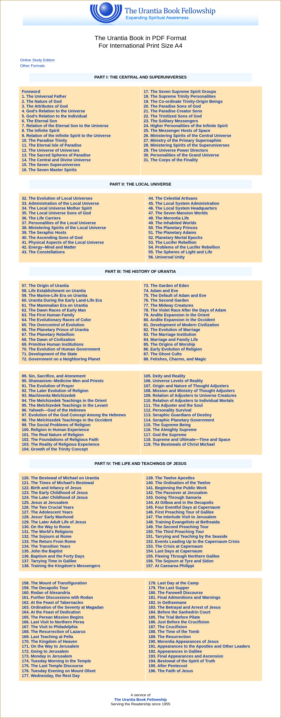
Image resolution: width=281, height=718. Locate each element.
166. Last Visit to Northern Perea (53, 622)
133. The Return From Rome (49, 541)
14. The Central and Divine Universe (56, 160)
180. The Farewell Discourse (176, 592)
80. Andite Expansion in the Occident (179, 319)
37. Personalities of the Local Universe (59, 223)
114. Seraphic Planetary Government (179, 420)
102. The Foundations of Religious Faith (60, 439)
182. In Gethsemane (168, 602)
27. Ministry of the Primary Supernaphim (183, 140)
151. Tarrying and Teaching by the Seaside (186, 536)
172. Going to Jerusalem (45, 651)
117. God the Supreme (165, 434)
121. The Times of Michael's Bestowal (58, 482)
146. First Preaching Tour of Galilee (180, 512)
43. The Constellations (43, 252)
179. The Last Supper (169, 588)
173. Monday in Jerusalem (47, 656)
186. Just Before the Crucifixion (179, 622)
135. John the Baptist (42, 551)
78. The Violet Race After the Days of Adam (185, 310)
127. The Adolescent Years (47, 512)
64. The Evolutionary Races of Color (56, 319)
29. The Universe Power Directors (176, 150)
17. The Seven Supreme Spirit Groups (180, 91)
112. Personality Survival (168, 410)
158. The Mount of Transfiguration (54, 583)
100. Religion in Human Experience (55, 429)
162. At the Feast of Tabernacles (52, 602)
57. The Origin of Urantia (45, 285)
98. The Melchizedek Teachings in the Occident (67, 420)
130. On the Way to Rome (46, 527)
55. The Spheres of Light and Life (180, 252)
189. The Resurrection (170, 636)
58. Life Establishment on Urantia (54, 290)
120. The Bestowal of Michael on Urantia (60, 478)
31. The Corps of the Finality (171, 160)
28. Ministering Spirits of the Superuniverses (187, 145)
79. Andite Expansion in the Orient (177, 315)
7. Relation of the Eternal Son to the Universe (65, 125)
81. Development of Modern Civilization (181, 325)
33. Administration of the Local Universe (60, 203)
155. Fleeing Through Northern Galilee (183, 556)
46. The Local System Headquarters (183, 208)
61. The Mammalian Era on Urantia (55, 305)
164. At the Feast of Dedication (51, 612)
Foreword (31, 91)
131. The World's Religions (47, 531)
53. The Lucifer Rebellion (172, 242)
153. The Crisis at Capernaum (174, 546)
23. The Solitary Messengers (171, 121)
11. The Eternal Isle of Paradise (51, 145)
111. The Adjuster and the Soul (173, 405)
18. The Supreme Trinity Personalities (180, 96)
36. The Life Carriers (41, 218)
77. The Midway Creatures (169, 305)
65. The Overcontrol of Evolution (53, 325)
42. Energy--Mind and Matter (49, 247)
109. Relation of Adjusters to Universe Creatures (190, 395)
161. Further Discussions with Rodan (57, 597)
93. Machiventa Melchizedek (49, 395)
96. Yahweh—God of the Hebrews (54, 410)
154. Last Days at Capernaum (174, 551)
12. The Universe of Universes (50, 150)
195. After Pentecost (168, 665)
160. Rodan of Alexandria (46, 592)
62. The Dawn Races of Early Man (54, 310)
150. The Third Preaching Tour (175, 531)
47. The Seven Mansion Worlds (178, 213)
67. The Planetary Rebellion (48, 334)
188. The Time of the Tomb (174, 631)
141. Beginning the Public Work (176, 488)
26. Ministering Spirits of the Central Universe (187, 135)
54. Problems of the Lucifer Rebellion (184, 247)
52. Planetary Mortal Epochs (176, 237)
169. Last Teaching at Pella (47, 636)
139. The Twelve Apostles (170, 478)
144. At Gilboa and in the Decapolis (179, 502)
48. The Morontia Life (169, 218)
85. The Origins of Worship (169, 344)
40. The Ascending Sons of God (52, 237)
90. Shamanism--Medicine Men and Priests (62, 380)
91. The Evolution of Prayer (48, 386)
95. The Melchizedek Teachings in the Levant (65, 405)
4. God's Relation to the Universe (53, 111)
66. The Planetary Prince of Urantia (55, 329)
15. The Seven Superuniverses (51, 164)
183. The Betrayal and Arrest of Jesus (185, 607)
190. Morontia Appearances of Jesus (184, 641)
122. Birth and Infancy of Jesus (51, 488)
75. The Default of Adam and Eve (175, 295)
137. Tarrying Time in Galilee (49, 561)
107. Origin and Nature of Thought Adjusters (186, 386)
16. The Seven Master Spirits (49, 169)
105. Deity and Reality (164, 376)
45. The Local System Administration (184, 203)
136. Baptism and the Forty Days (53, 556)
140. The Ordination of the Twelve (178, 482)
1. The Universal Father (44, 96)
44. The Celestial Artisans (173, 198)
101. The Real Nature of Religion (53, 434)
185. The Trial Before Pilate (174, 617)
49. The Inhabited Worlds (172, 223)
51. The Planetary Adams (172, 232)
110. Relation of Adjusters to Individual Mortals (189, 400)
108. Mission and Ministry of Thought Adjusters (189, 390)
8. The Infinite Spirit (40, 130)
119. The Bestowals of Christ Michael (179, 444)
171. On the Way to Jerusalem (50, 646)
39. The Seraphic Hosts (44, 232)
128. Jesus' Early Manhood (47, 517)
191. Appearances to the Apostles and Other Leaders (199, 646)
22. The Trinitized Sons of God (173, 116)
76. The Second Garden (166, 300)
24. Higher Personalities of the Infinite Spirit (186, 125)
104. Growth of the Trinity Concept (55, 449)
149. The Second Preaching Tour (177, 527)
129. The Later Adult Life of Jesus (54, 522)
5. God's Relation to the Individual (54, 116)
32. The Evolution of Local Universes (57, 198)
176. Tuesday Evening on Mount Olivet (59, 671)
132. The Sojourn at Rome (47, 536)
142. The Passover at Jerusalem (176, 492)
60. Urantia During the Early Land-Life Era (62, 300)
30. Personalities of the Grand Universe (181, 155)
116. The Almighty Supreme (170, 429)
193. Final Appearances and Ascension (186, 656)
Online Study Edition (37, 60)
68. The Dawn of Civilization (48, 339)
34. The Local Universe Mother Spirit (57, 208)
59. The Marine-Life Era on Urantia (54, 295)
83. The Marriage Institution (170, 334)
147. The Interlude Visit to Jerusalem (181, 517)
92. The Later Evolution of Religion (55, 390)
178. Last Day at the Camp (174, 583)
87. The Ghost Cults (163, 354)
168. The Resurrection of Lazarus (53, 631)
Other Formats (32, 66)
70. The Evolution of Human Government (61, 349)
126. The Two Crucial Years (48, 507)
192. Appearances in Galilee (175, 651)
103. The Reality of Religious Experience (60, 444)
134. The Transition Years (46, 546)
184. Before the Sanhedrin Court (180, 612)
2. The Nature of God (42, 101)
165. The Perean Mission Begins (52, 617)
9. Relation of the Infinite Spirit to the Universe (66, 135)
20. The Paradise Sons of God (172, 106)
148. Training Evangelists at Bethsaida (183, 522)
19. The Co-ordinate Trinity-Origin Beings (183, 101)
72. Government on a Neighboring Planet (61, 359)
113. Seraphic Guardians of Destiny (178, 415)
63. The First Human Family (48, 315)
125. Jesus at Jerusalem (45, 502)
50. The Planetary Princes (173, 227)
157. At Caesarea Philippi (170, 565)
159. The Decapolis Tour (45, 588)
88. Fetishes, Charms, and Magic (175, 359)
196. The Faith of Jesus (171, 671)
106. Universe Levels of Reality (173, 380)
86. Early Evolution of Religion (173, 349)
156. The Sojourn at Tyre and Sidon (180, 561)
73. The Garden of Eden (166, 285)
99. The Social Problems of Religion (56, 425)
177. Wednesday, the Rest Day (51, 675)
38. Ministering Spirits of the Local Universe (64, 227)
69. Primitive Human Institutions (52, 344)
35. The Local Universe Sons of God (56, 213)
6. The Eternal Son (39, 121)
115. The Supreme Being (167, 425)
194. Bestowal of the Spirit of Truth (182, 661)
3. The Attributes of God (45, 106)
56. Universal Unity (167, 257)
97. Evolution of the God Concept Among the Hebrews (74, 415)
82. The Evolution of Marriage (172, 329)
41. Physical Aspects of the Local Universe (63, 242)
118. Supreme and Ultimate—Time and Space (187, 439)
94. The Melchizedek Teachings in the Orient (64, 400)
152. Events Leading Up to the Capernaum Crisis (193, 541)
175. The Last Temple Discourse (52, 665)
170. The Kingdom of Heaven (49, 641)
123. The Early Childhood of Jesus (55, 492)
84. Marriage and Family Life (171, 339)
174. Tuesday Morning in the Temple (56, 661)
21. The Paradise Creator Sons (173, 111)
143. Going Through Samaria (173, 497)
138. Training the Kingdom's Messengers (61, 565)
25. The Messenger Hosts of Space (177, 130)
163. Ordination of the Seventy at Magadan (62, 607)
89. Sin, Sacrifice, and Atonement (54, 376)
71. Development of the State (49, 354)
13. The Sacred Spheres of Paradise (56, 155)
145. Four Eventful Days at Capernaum (183, 507)
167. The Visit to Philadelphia (50, 627)
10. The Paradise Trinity (44, 140)
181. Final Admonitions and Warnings (185, 597)
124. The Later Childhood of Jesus (55, 497)
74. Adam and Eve (161, 290)
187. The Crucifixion (168, 627)
